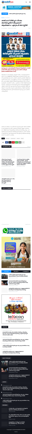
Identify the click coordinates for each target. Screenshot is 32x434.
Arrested (7, 17)
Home (2, 17)
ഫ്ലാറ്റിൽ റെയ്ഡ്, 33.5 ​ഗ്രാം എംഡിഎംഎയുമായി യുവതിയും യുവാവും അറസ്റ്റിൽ (8, 181)
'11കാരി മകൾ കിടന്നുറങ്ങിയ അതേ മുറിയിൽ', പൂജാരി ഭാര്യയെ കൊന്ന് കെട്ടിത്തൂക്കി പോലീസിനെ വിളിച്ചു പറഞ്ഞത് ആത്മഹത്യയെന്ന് (23, 162)
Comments (26, 271)
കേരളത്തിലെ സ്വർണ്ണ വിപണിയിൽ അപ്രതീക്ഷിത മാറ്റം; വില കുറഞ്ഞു (17, 422)
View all (29, 146)
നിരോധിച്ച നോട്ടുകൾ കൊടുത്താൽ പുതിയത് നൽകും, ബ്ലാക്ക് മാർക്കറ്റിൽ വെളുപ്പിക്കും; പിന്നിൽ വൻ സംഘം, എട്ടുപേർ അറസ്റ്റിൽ (7, 162)
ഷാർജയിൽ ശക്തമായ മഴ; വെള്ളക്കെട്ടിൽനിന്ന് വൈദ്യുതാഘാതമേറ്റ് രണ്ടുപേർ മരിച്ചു (19, 289)
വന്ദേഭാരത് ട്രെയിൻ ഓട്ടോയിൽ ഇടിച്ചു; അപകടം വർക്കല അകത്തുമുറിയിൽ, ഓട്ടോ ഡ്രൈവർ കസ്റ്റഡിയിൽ (18, 282)
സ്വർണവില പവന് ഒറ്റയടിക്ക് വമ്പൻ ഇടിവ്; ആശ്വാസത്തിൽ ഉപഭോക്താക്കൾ (18, 409)
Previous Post (5, 224)
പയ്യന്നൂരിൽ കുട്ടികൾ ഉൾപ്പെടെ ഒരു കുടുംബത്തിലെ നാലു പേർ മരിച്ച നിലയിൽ (18, 14)
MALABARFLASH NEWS (20, 429)
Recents (16, 271)
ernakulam (13, 138)
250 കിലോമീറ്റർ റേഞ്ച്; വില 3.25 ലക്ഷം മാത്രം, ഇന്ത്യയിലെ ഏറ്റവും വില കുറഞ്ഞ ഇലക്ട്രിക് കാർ (19, 416)
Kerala (18, 138)
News (22, 138)
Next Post (27, 224)
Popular (6, 271)
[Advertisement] (16, 108)
